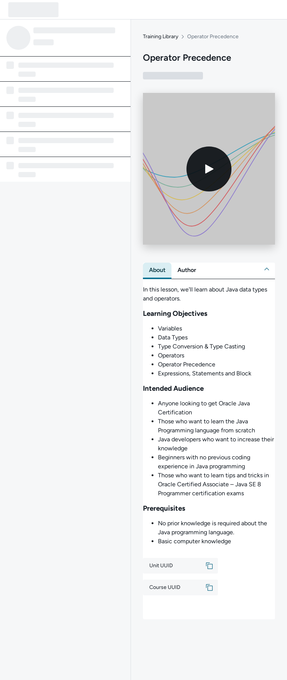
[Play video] (208, 168)
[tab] (157, 270)
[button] (266, 269)
